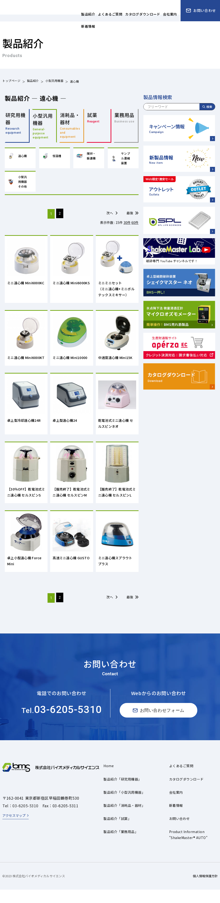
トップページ (11, 81)
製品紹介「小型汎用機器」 (124, 805)
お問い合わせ (179, 832)
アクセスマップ (14, 829)
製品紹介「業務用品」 (120, 845)
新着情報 (176, 819)
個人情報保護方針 (205, 889)
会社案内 (176, 805)
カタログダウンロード (186, 792)
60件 (135, 224)
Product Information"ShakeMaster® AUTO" (188, 848)
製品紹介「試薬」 (117, 832)
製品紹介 (33, 81)
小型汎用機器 (54, 81)
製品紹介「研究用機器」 (122, 792)
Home (108, 779)
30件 (127, 224)
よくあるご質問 (181, 779)
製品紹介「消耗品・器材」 (124, 819)
